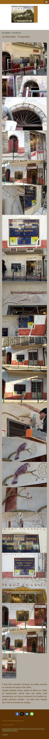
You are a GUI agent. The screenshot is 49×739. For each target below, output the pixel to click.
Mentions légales (6, 728)
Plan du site (41, 728)
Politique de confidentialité (18, 728)
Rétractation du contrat (10, 730)
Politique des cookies (31, 728)
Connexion (5, 734)
